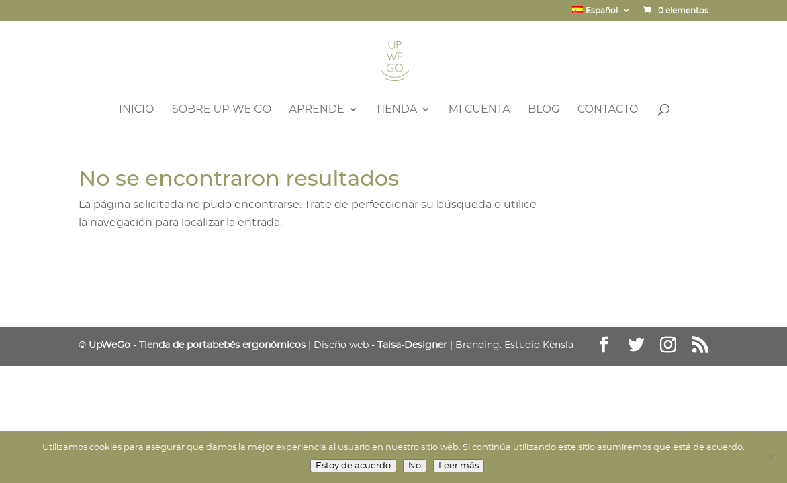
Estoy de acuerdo (353, 465)
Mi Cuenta (479, 110)
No (414, 465)
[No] (770, 457)
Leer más (458, 465)
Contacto (608, 110)
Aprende (316, 110)
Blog (543, 110)
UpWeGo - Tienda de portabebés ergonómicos (197, 345)
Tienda (396, 110)
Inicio (136, 110)
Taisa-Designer (412, 345)
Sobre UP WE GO (221, 110)
